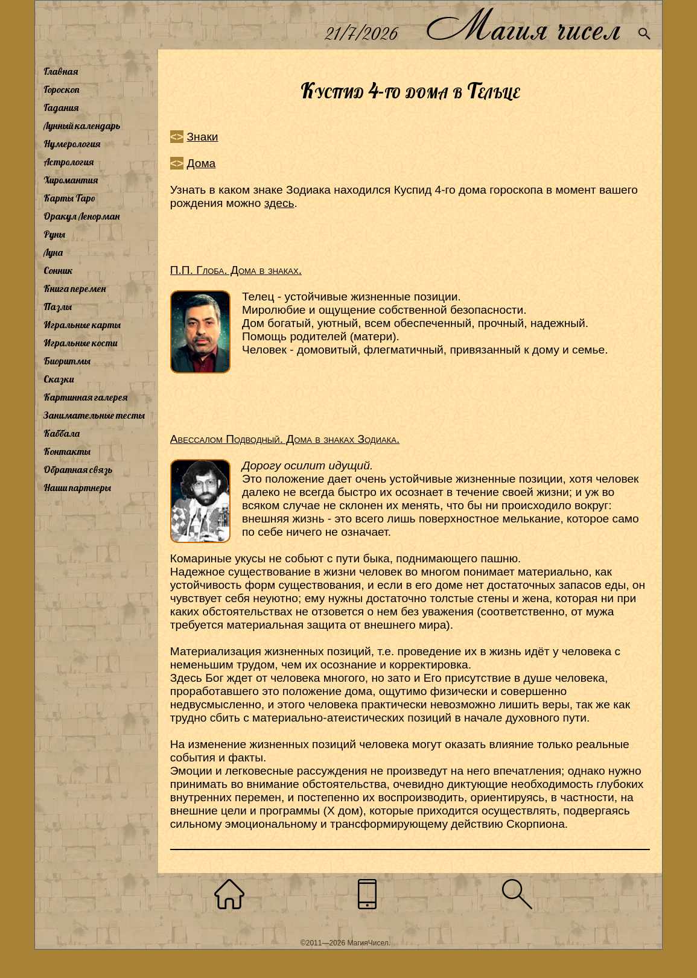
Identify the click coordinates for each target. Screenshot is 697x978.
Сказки (58, 379)
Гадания (60, 107)
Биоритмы (67, 361)
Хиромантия (70, 180)
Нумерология (71, 144)
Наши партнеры (77, 487)
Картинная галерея (85, 397)
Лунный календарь (82, 125)
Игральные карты (82, 325)
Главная (60, 71)
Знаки (202, 136)
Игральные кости (80, 343)
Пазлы (57, 306)
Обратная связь (78, 469)
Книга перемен (74, 288)
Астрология (68, 162)
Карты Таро (69, 198)
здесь (279, 203)
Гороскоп (61, 89)
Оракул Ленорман (81, 216)
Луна (53, 252)
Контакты (67, 451)
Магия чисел (522, 25)
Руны (54, 234)
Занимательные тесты (94, 415)
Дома (201, 163)
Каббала (61, 433)
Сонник (58, 270)
